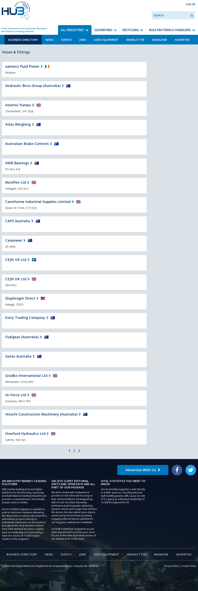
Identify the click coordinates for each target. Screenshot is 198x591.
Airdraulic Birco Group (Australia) (33, 85)
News (50, 40)
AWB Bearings (17, 163)
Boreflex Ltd (15, 182)
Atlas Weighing (18, 124)
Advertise (182, 40)
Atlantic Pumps (18, 105)
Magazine (159, 40)
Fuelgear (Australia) (22, 337)
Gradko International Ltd (26, 375)
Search (159, 15)
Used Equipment (106, 40)
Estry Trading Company (25, 317)
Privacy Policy (171, 566)
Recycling (131, 30)
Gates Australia (18, 356)
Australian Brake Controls (27, 143)
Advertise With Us (142, 470)
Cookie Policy (188, 566)
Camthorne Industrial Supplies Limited (38, 201)
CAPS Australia (17, 221)
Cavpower (13, 240)
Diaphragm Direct (20, 298)
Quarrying (103, 30)
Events (66, 40)
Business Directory (23, 40)
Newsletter (135, 40)
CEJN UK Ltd (15, 259)
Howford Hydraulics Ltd (25, 433)
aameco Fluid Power (22, 66)
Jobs (82, 40)
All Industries (72, 30)
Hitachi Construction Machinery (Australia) (41, 414)
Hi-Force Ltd (15, 395)
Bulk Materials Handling (170, 30)
